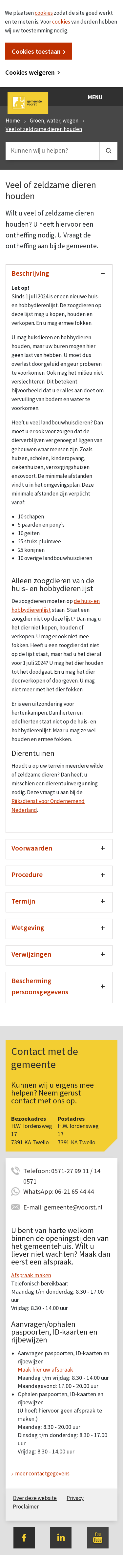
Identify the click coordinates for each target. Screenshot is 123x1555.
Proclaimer (26, 1506)
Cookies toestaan (36, 51)
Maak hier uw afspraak (45, 1369)
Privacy (75, 1498)
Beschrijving (30, 273)
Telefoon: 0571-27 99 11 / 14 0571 (61, 1171)
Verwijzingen (31, 954)
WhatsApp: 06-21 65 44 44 (58, 1191)
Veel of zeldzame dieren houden (44, 129)
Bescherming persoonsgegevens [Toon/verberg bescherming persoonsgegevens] (39, 986)
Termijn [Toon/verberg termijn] (23, 901)
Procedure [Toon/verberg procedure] (27, 874)
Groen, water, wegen (54, 120)
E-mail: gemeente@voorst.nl (63, 1207)
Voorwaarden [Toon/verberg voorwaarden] (31, 848)
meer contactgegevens (42, 1473)
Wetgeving (27, 927)
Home (13, 120)
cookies (44, 12)
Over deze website (35, 1498)
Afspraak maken (31, 1275)
